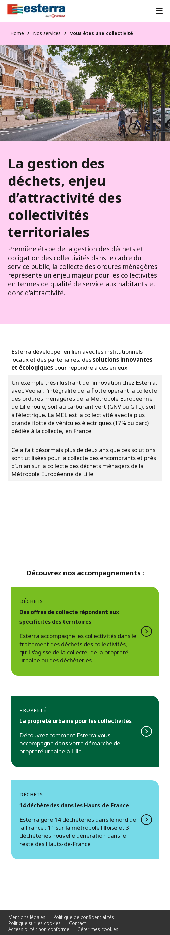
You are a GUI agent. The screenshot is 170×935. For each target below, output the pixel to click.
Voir (85, 631)
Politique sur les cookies (34, 923)
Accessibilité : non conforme (38, 929)
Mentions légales (26, 917)
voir (85, 731)
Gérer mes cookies (97, 929)
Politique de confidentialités (83, 917)
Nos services (47, 33)
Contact (77, 923)
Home (17, 33)
